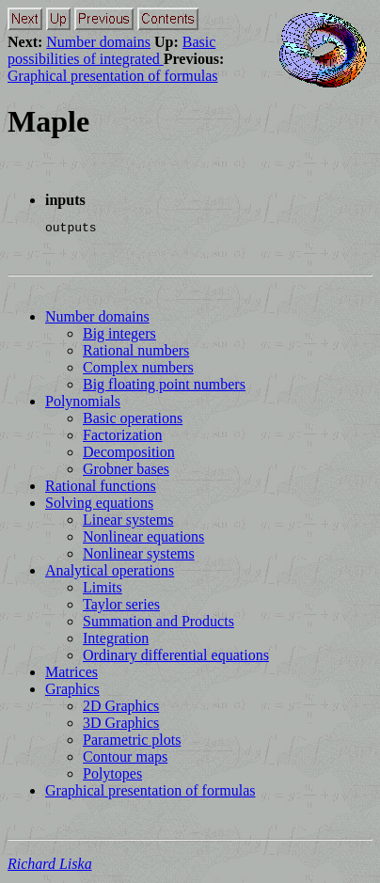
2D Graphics (121, 709)
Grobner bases (126, 472)
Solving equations (99, 505)
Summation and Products (158, 624)
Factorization (122, 438)
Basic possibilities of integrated (111, 50)
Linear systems (128, 522)
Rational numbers (136, 353)
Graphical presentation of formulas (112, 76)
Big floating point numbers (164, 387)
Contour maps (125, 759)
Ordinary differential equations (176, 658)
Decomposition (129, 455)
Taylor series (121, 607)
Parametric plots (132, 742)
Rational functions (100, 489)
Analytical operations (109, 573)
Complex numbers (138, 370)
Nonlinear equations (143, 539)
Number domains (98, 42)
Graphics (72, 692)
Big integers (119, 336)
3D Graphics (121, 725)
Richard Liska (50, 867)
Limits (102, 590)
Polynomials (82, 404)
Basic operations (132, 421)
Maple (48, 121)
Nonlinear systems (139, 556)
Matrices (71, 675)
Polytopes (112, 776)
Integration (116, 641)
